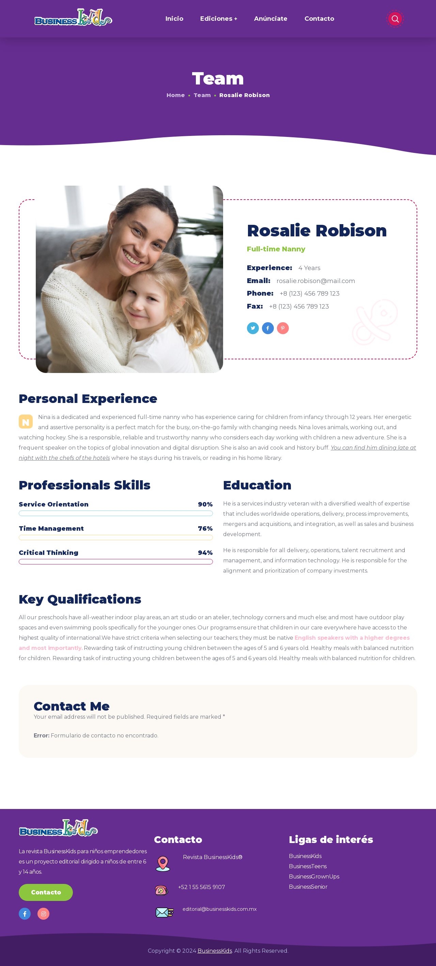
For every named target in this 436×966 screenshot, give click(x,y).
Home (176, 95)
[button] (46, 892)
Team (202, 95)
